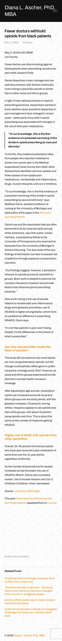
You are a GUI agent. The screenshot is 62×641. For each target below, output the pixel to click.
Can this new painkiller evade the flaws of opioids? (28, 348)
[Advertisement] (32, 529)
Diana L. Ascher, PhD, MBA (29, 635)
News (29, 42)
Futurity (51, 502)
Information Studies (17, 556)
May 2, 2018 (12, 42)
